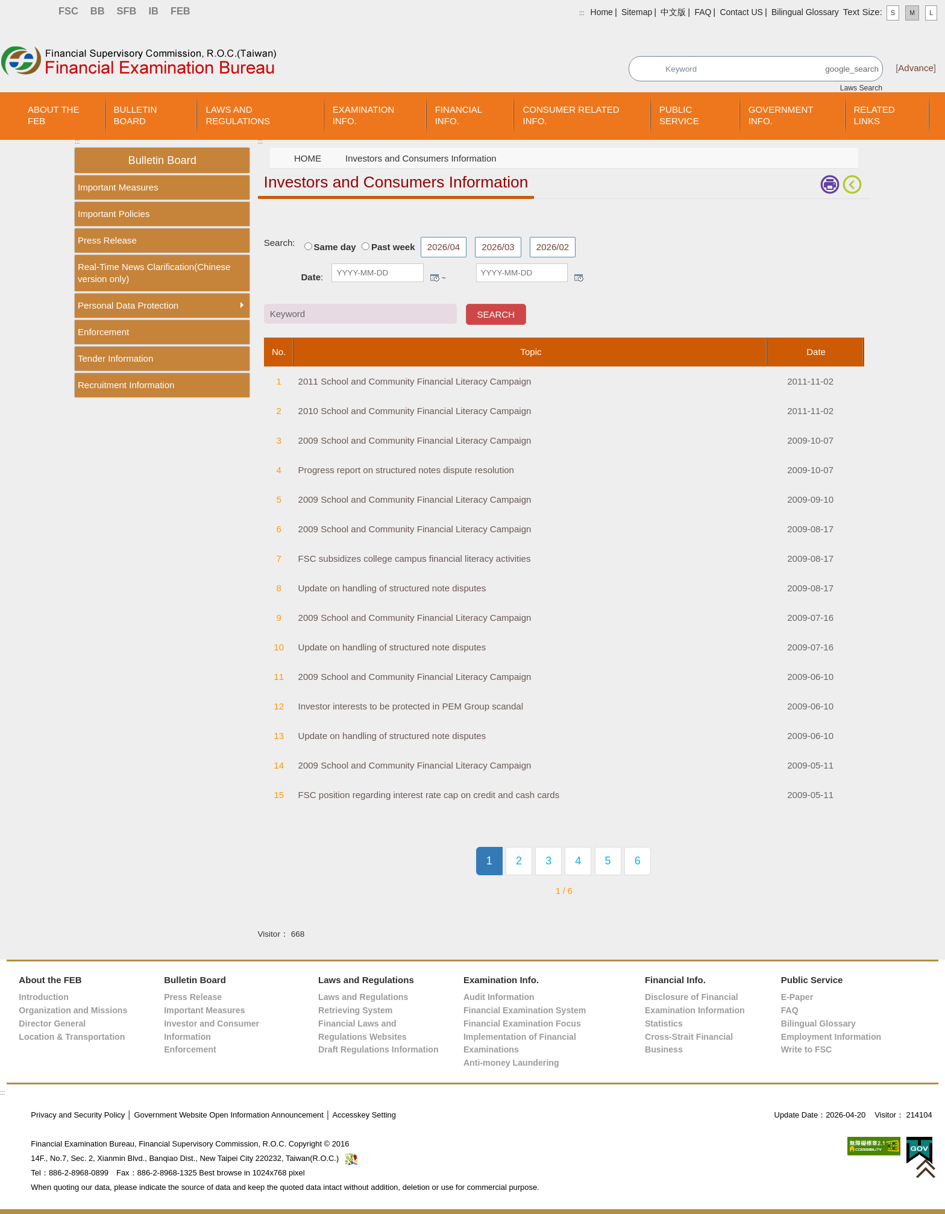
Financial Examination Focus (522, 1023)
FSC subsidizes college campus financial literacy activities (414, 558)
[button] (925, 1168)
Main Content (285, 217)
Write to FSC (806, 1049)
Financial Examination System (524, 1010)
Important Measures (118, 187)
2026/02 (552, 247)
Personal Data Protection (128, 305)
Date (311, 277)
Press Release (107, 240)
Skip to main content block (52, 30)
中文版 (673, 12)
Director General (52, 1023)
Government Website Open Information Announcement (228, 1114)
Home (602, 12)
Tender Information (115, 358)
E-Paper (797, 997)
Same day (335, 247)
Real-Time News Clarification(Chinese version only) (154, 273)
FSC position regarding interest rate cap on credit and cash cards (429, 795)
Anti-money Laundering (511, 1063)
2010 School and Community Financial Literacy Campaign (415, 411)
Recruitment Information (126, 385)
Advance (916, 68)
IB (153, 10)
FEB (180, 10)
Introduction (43, 997)
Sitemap (636, 12)
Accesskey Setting (364, 1114)
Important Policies (113, 214)
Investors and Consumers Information (421, 158)
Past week (393, 247)
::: (581, 13)
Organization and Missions (73, 1010)
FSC (68, 10)
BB (97, 10)
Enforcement (103, 332)
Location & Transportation (72, 1037)
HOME (307, 158)
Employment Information (831, 1037)
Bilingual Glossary (805, 12)
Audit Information (499, 997)
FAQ (702, 12)
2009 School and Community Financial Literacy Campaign (415, 440)
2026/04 (443, 247)
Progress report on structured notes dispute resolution (406, 470)
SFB (127, 10)
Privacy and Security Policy (78, 1114)
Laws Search (861, 88)
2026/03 (498, 247)
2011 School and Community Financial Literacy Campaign (415, 381)
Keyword (800, 242)
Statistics (664, 1023)
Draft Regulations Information (378, 1049)
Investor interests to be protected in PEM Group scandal (410, 706)
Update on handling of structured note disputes (392, 588)
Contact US (741, 12)
